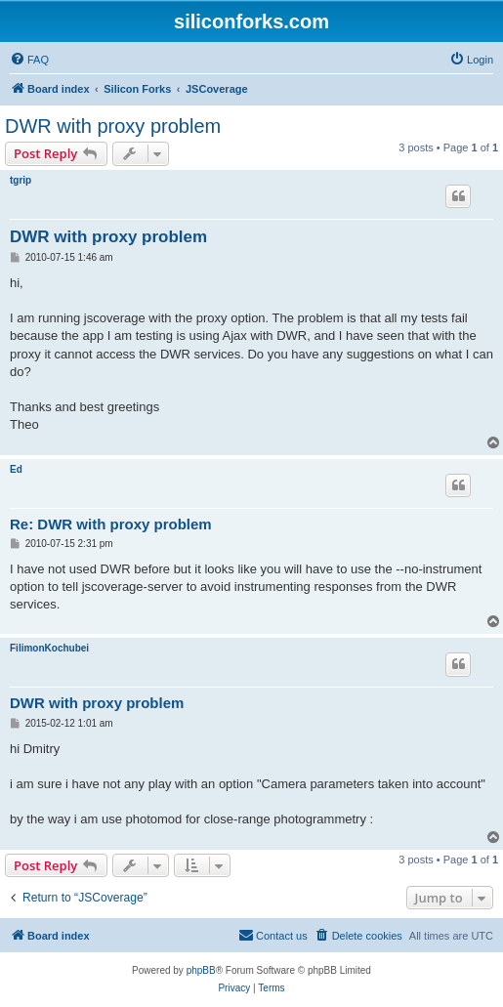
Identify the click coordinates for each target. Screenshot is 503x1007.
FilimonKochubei (49, 648)
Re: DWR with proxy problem (111, 524)
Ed (16, 469)
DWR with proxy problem (113, 126)
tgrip (20, 180)
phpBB (201, 970)
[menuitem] (29, 59)
